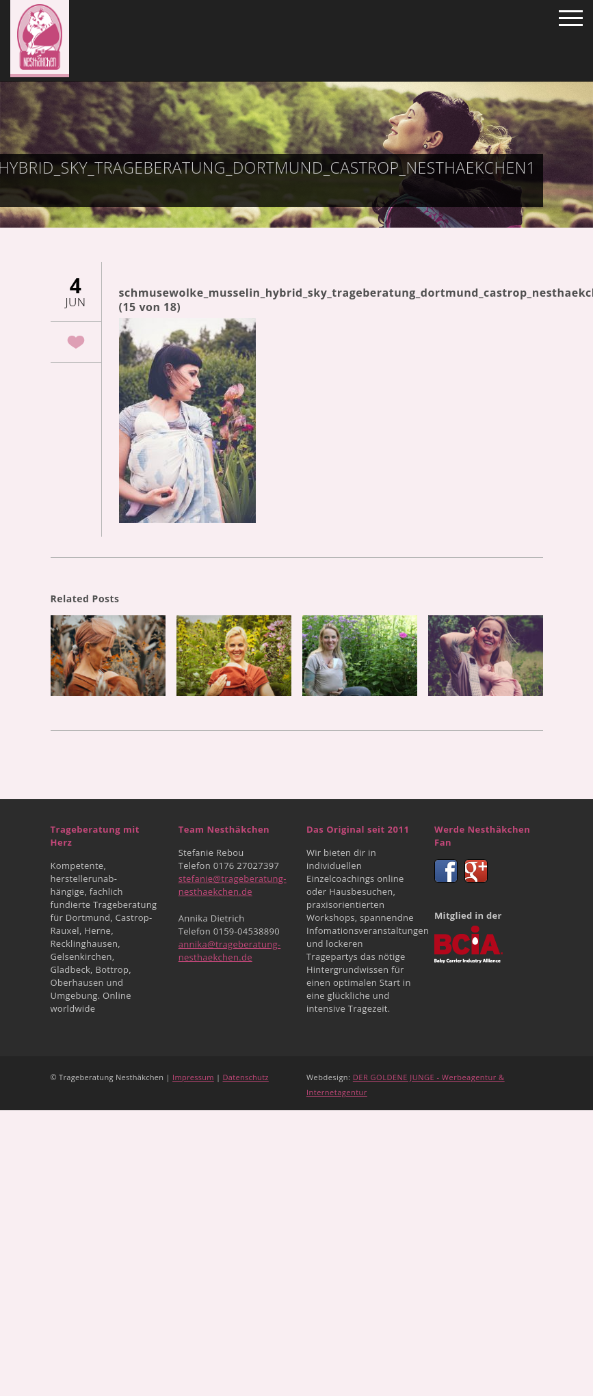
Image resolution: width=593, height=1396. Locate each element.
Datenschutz (246, 1077)
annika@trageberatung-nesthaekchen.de (230, 950)
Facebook (446, 871)
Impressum (193, 1077)
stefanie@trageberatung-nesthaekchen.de (233, 885)
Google (476, 871)
